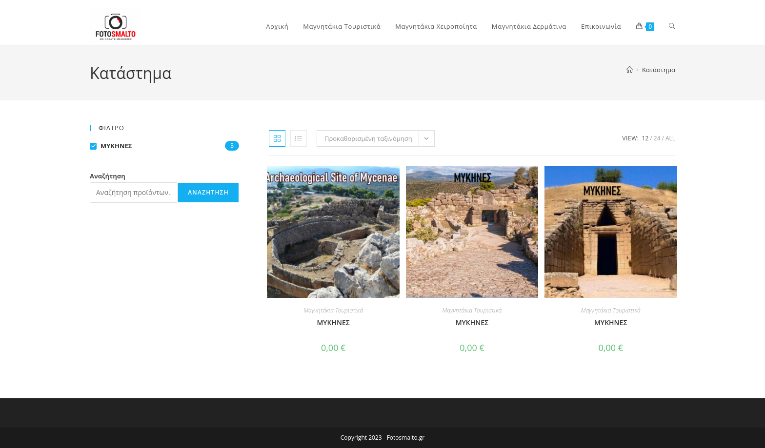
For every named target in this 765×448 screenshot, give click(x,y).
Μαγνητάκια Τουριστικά (333, 310)
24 (657, 138)
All (670, 138)
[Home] (629, 69)
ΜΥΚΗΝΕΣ (472, 322)
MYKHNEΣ (333, 322)
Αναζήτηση (107, 176)
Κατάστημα (658, 69)
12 (645, 138)
